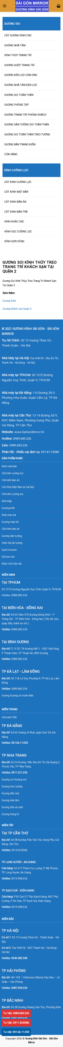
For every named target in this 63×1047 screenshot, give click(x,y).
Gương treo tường (12, 786)
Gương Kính (9, 300)
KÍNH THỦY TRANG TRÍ (18, 55)
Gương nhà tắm (10, 800)
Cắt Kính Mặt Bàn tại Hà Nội (18, 487)
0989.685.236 (22, 438)
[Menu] (5, 6)
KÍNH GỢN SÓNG (14, 241)
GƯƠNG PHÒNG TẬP (16, 104)
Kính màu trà (9, 515)
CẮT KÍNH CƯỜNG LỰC (17, 182)
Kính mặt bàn (9, 466)
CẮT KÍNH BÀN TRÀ (16, 211)
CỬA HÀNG (10, 154)
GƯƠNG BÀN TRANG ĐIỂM (19, 144)
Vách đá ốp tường (12, 542)
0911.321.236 (19, 772)
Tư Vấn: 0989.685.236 (16, 1013)
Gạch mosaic (9, 549)
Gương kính (8, 508)
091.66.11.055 (19, 742)
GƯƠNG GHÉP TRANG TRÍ (19, 65)
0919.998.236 (19, 878)
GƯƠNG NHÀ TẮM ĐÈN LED (20, 85)
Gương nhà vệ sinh (12, 807)
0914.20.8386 (19, 850)
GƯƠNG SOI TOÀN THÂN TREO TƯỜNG (27, 134)
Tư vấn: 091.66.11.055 (16, 1032)
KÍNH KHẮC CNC (14, 221)
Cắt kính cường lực (13, 473)
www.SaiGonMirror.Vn (29, 432)
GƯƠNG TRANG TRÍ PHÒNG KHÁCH (25, 114)
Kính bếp (7, 501)
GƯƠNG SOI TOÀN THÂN (18, 95)
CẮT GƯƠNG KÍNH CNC (18, 35)
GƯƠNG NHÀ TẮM (15, 45)
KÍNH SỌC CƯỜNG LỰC (18, 231)
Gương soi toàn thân (21, 695)
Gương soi (20, 779)
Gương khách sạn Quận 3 (17, 308)
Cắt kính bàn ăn (10, 480)
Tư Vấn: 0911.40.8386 (16, 1022)
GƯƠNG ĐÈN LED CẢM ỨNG (20, 75)
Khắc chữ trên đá (12, 563)
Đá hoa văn (8, 556)
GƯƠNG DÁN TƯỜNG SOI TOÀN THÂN (26, 124)
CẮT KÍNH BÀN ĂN (15, 201)
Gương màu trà (10, 522)
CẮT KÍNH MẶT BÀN (16, 191)
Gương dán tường (12, 536)
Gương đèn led (10, 793)
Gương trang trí (10, 814)
